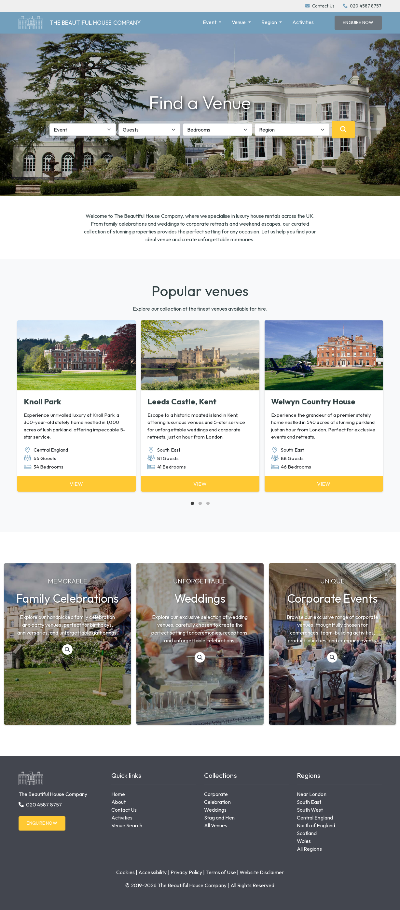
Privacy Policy (186, 872)
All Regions (309, 849)
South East (309, 802)
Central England (315, 817)
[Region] (292, 129)
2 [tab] (200, 503)
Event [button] (210, 22)
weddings (168, 223)
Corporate (216, 794)
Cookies (125, 872)
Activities (303, 22)
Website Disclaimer (262, 872)
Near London (311, 794)
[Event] (82, 129)
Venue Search (126, 825)
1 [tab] (192, 503)
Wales (304, 841)
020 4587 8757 (365, 6)
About (118, 802)
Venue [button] (239, 22)
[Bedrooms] (218, 129)
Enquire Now (358, 22)
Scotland (307, 833)
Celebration (217, 802)
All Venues (216, 825)
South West (310, 809)
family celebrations (125, 223)
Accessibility (152, 872)
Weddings (215, 809)
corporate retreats (207, 223)
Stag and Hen (219, 817)
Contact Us (323, 6)
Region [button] (269, 22)
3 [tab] (208, 503)
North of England (316, 825)
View (76, 484)
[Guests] (149, 129)
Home (118, 794)
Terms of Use (221, 872)
